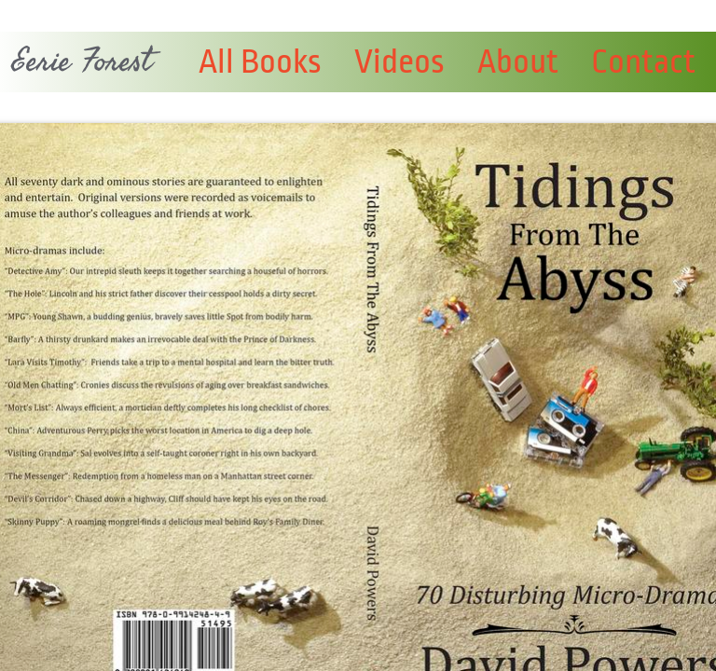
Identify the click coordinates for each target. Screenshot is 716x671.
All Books (260, 62)
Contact (643, 62)
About (517, 62)
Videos (399, 62)
